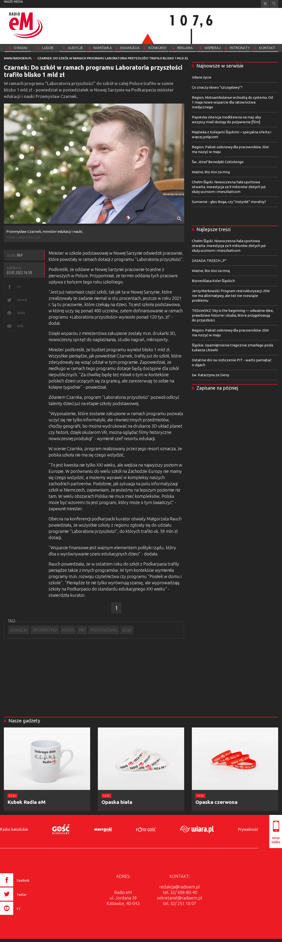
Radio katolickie (14, 829)
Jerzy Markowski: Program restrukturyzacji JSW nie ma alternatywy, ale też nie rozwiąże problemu (231, 295)
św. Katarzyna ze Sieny (210, 375)
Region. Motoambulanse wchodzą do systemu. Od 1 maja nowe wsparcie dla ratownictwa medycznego (232, 102)
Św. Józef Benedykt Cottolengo (218, 162)
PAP (82, 630)
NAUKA (68, 630)
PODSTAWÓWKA (103, 630)
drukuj (21, 313)
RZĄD (127, 630)
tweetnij (22, 300)
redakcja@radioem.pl (179, 886)
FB (18, 287)
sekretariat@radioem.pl (179, 897)
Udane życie (201, 77)
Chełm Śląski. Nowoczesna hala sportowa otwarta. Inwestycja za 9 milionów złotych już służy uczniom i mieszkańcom (229, 187)
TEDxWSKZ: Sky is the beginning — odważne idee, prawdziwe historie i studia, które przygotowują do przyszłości (233, 315)
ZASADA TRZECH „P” (209, 261)
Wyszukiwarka (274, 4)
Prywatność (248, 829)
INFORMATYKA (44, 630)
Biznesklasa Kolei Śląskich (213, 281)
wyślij (20, 326)
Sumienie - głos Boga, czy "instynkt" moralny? (229, 202)
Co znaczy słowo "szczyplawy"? (217, 87)
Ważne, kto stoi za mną (211, 172)
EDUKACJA (18, 630)
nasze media (13, 1)
